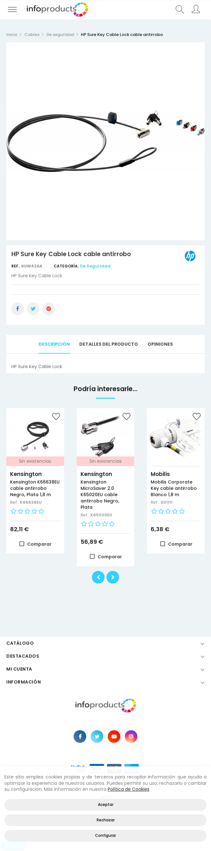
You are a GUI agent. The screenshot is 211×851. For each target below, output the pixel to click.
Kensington (26, 474)
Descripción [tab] (54, 344)
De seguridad (95, 266)
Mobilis (160, 474)
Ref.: (16, 266)
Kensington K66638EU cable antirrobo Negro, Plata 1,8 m (35, 488)
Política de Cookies (128, 789)
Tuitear (33, 308)
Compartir (17, 308)
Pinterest (48, 308)
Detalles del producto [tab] (108, 344)
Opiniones (160, 344)
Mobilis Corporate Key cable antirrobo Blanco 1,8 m (174, 488)
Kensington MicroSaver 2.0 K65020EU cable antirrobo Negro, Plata (100, 494)
